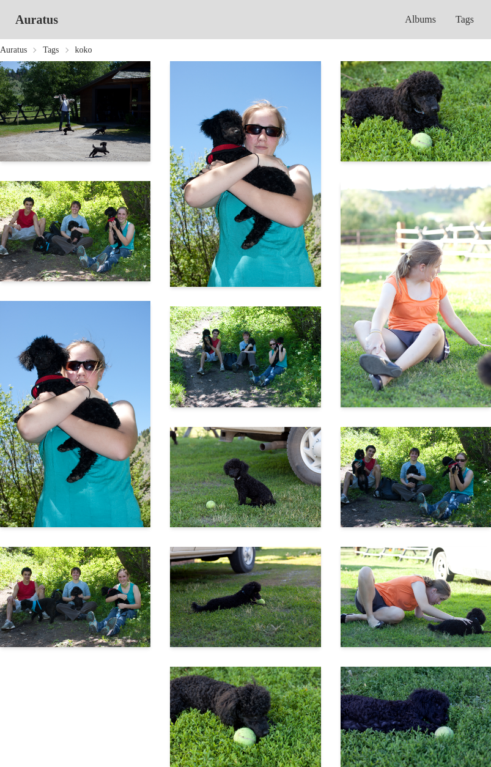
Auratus (36, 19)
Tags (465, 19)
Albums (420, 19)
